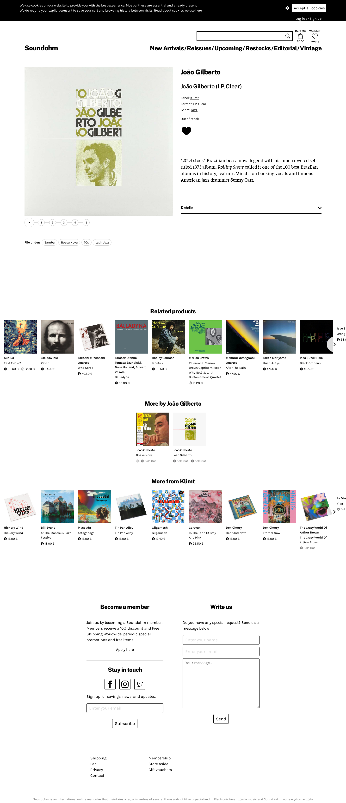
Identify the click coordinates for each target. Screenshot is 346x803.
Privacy (96, 769)
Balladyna (122, 377)
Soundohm (41, 48)
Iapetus (157, 363)
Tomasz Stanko (126, 358)
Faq (93, 764)
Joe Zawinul (49, 358)
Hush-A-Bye (271, 363)
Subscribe (125, 723)
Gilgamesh (160, 527)
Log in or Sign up (308, 19)
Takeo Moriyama (274, 358)
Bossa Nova (69, 242)
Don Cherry (234, 527)
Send (221, 719)
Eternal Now (271, 533)
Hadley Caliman (163, 358)
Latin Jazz (102, 242)
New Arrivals (167, 48)
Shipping (98, 758)
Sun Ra (9, 358)
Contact (97, 775)
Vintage (310, 48)
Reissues (199, 48)
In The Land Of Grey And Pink (202, 535)
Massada (84, 527)
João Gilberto (200, 72)
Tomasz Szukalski (128, 362)
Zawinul (46, 363)
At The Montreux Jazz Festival (56, 535)
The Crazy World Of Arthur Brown (313, 540)
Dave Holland (124, 367)
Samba (49, 242)
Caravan (195, 527)
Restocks (258, 48)
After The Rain (236, 367)
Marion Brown (199, 358)
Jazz (194, 110)
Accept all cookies (309, 8)
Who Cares (85, 367)
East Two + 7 (12, 363)
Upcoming (228, 48)
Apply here (125, 649)
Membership (159, 758)
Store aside (158, 764)
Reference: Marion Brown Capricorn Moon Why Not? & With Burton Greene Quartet (205, 370)
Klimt (194, 98)
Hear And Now (236, 533)
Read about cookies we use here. (178, 10)
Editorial (285, 48)
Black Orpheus (310, 363)
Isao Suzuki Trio (311, 358)
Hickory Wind (13, 527)
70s (86, 242)
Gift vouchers (160, 769)
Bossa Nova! (145, 455)
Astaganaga (86, 533)
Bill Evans (48, 527)
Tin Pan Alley (124, 527)
